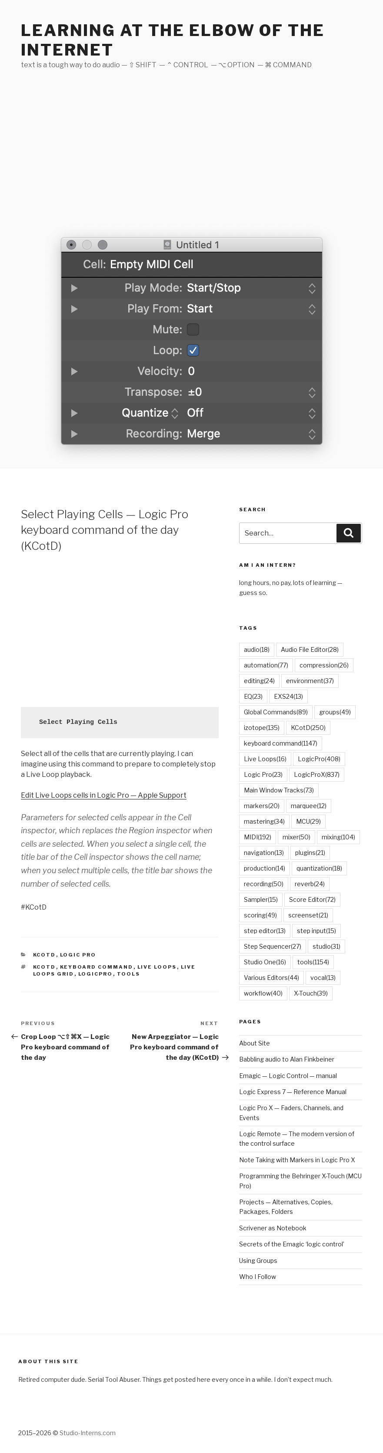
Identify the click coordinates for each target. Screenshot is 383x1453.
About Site (254, 1043)
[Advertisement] (191, 156)
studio (326, 946)
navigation (264, 852)
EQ (253, 696)
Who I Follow (257, 1276)
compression (324, 665)
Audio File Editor (310, 649)
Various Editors (271, 977)
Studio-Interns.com (88, 1433)
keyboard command (96, 967)
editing (259, 680)
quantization (319, 868)
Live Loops (157, 967)
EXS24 (288, 696)
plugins (310, 852)
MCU (308, 821)
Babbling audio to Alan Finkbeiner (286, 1059)
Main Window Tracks (279, 790)
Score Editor (312, 899)
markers (262, 805)
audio (257, 649)
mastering (264, 821)
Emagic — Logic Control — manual (288, 1075)
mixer (296, 837)
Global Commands (276, 712)
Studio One (265, 962)
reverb (310, 884)
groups (335, 712)
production (264, 868)
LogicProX (317, 774)
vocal (323, 977)
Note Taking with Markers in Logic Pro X (297, 1160)
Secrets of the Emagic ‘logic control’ (291, 1244)
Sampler (261, 899)
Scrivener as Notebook (272, 1228)
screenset (308, 915)
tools (128, 974)
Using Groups (258, 1260)
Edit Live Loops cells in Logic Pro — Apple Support (104, 795)
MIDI (257, 837)
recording (263, 884)
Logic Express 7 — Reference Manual (292, 1091)
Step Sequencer (272, 946)
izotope (262, 727)
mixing (338, 837)
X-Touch (311, 993)
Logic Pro (78, 955)
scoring (260, 915)
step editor (265, 930)
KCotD (44, 955)
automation (266, 665)
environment (310, 680)
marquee (308, 805)
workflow (263, 993)
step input (316, 930)
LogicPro (95, 974)
